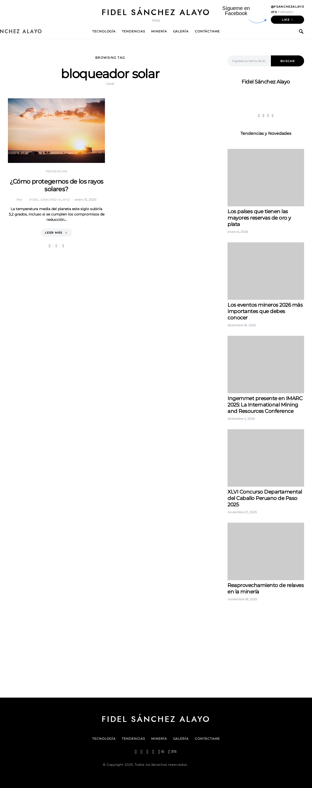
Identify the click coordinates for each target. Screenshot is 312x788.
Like (286, 19)
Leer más (54, 232)
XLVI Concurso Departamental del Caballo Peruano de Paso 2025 (264, 498)
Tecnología (104, 31)
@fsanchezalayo (287, 6)
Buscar (287, 61)
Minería (159, 31)
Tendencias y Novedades (266, 133)
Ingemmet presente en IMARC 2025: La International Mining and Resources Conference (264, 404)
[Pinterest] (161, 751)
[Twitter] (141, 751)
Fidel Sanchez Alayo (247, 616)
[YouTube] (172, 751)
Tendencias (133, 31)
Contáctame (207, 31)
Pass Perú (279, 629)
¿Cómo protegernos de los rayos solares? (56, 185)
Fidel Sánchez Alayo (156, 12)
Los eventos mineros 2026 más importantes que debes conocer (265, 311)
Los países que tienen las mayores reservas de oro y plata (259, 217)
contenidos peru (244, 635)
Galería (181, 31)
